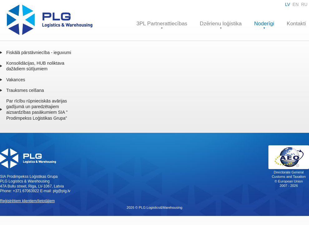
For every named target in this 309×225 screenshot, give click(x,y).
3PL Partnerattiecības (161, 24)
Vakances (15, 79)
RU (304, 4)
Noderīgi (264, 24)
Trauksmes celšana (25, 90)
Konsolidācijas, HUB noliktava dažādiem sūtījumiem (35, 66)
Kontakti (296, 24)
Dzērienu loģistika (221, 24)
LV (287, 4)
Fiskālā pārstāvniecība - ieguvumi (38, 52)
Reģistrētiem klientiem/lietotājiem (27, 201)
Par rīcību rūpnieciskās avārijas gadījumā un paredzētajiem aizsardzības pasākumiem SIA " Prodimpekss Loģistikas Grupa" (36, 109)
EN (295, 4)
